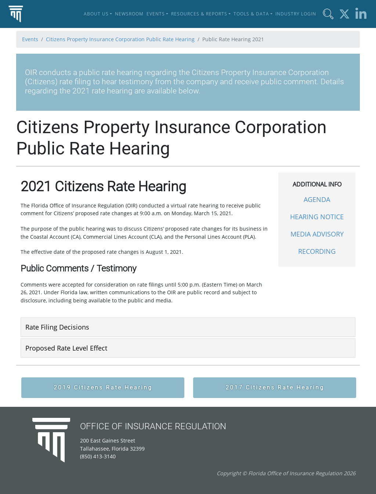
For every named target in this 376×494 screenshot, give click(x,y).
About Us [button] (96, 14)
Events (30, 39)
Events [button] (156, 14)
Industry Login (295, 14)
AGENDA (317, 199)
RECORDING (317, 251)
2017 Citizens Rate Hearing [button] (274, 387)
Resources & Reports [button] (199, 14)
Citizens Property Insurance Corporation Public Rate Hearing (120, 39)
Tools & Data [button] (251, 14)
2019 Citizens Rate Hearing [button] (103, 387)
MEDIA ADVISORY (317, 234)
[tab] (188, 327)
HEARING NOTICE (317, 216)
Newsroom (129, 14)
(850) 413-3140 (98, 456)
